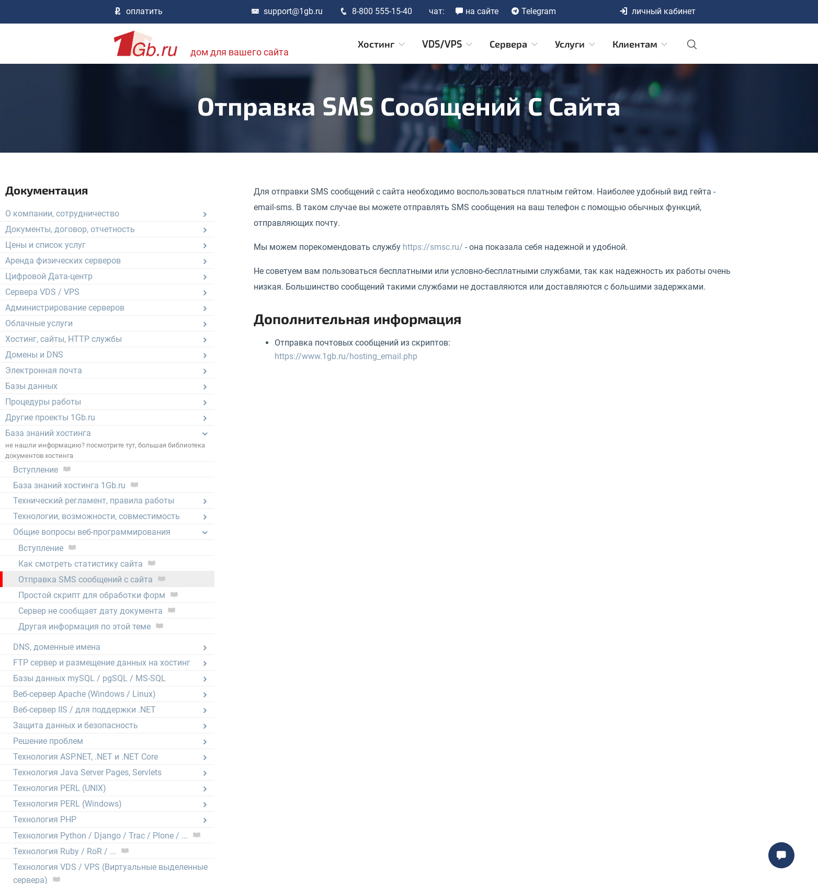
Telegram (533, 11)
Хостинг (382, 44)
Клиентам (640, 44)
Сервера (514, 44)
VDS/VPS (448, 44)
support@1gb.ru (287, 11)
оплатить (138, 11)
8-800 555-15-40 (375, 11)
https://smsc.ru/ (433, 247)
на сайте (476, 11)
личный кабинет (657, 11)
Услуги (576, 44)
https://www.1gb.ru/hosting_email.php (346, 356)
